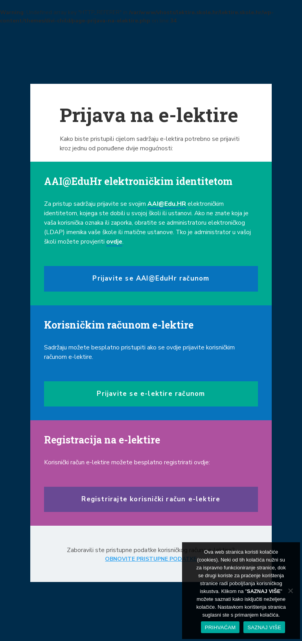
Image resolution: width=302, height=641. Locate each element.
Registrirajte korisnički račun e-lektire (150, 499)
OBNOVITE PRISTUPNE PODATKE (151, 559)
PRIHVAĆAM (220, 627)
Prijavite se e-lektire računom (151, 393)
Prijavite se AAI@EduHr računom (150, 278)
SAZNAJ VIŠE (264, 627)
